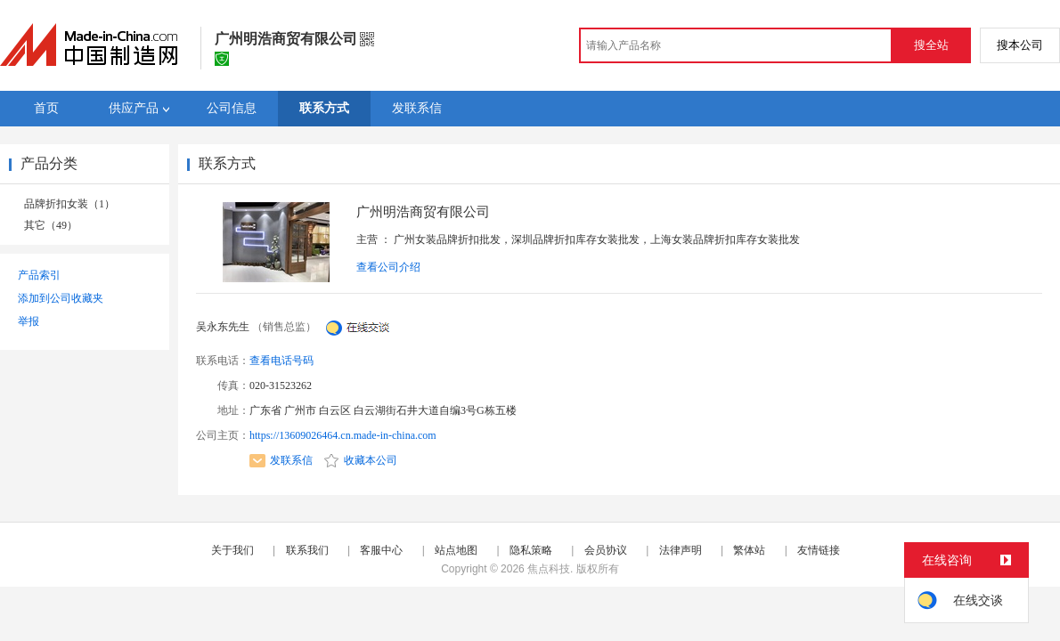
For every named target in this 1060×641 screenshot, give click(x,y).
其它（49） (50, 225)
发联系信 (281, 460)
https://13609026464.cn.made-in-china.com (342, 435)
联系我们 (307, 550)
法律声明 (680, 550)
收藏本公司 (360, 460)
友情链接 (818, 550)
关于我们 (232, 550)
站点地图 (456, 550)
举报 (28, 321)
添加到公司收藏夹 (60, 298)
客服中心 (381, 550)
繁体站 (749, 550)
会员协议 (605, 550)
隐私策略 (531, 550)
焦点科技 (548, 569)
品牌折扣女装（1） (69, 204)
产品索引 (39, 275)
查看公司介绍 (388, 267)
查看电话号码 (281, 360)
